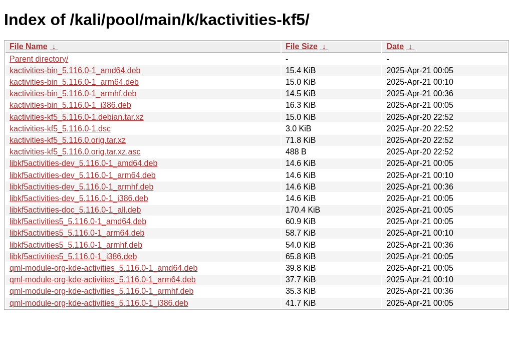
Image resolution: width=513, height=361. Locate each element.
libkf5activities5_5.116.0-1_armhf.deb (76, 245)
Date (395, 46)
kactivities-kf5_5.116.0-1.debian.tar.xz (77, 117)
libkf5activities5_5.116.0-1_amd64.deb (78, 221)
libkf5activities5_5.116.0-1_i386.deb (73, 256)
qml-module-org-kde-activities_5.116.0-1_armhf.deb (101, 291)
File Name (29, 46)
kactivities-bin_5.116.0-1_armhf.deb (73, 93)
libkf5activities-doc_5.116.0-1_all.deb (75, 210)
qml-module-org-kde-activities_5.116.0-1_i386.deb (99, 303)
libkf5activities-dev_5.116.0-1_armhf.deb (81, 187)
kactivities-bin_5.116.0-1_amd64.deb (75, 70)
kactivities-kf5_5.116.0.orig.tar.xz (68, 140)
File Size (302, 46)
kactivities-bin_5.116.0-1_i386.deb (70, 105)
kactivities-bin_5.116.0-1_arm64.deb (74, 82)
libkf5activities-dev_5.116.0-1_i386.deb (79, 198)
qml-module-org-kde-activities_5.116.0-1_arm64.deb (103, 279)
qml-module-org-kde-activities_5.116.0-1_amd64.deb (103, 268)
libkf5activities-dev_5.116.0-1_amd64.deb (83, 163)
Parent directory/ (39, 59)
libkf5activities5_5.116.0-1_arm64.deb (77, 233)
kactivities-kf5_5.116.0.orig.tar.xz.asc (75, 151)
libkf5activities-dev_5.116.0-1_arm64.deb (83, 175)
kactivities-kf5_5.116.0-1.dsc (60, 128)
